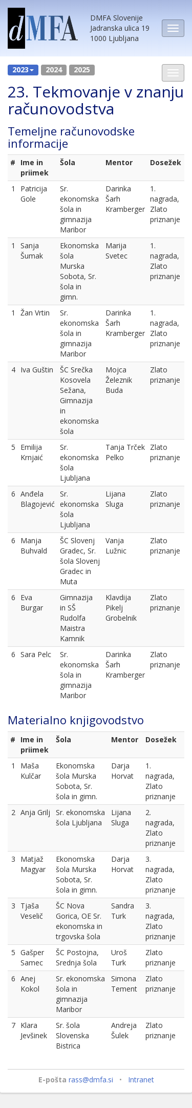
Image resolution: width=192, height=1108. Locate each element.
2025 (82, 69)
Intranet (141, 1079)
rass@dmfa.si (91, 1079)
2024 (54, 69)
